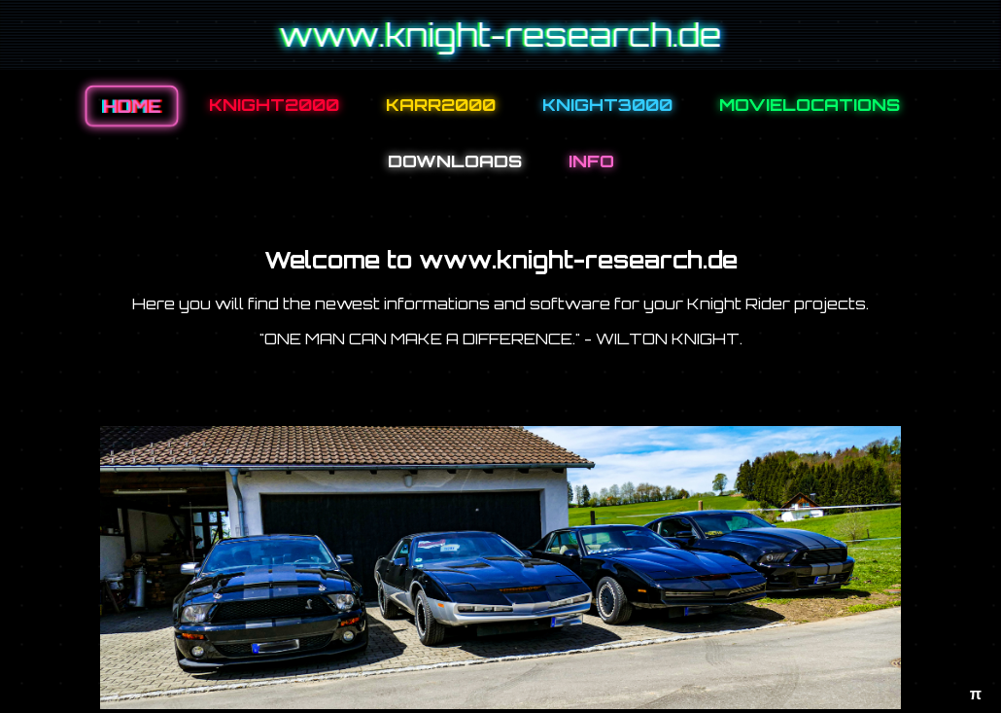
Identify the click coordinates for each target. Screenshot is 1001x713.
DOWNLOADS (455, 160)
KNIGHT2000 (274, 104)
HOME (131, 106)
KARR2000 (441, 104)
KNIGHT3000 (607, 104)
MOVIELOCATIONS (809, 104)
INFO (591, 160)
